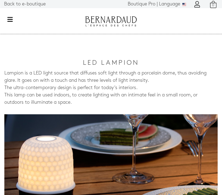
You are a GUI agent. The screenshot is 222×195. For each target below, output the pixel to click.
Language (157, 4)
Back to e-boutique (25, 4)
